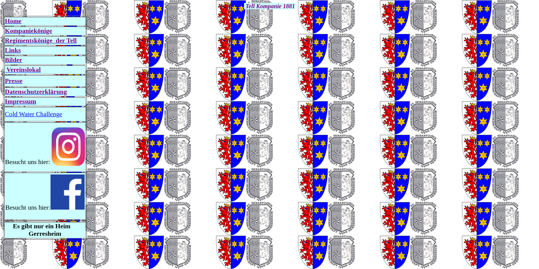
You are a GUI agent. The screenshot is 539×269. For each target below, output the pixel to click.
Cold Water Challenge (33, 114)
